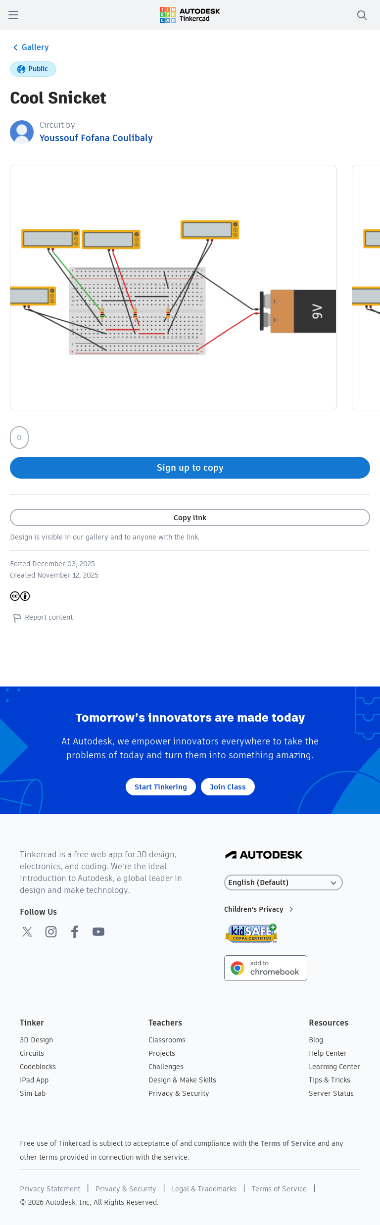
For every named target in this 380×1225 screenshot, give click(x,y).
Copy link (190, 517)
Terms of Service (288, 1143)
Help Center (328, 1053)
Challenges (166, 1067)
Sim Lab (33, 1093)
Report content (41, 617)
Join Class (228, 787)
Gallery (29, 47)
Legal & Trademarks (204, 1189)
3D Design (36, 1040)
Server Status (331, 1093)
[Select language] (283, 883)
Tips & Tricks (329, 1080)
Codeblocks (38, 1067)
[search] (361, 14)
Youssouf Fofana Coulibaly (96, 138)
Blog (316, 1040)
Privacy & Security (178, 1093)
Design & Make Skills (182, 1080)
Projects (161, 1053)
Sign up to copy (190, 467)
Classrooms (167, 1040)
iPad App (34, 1080)
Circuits (32, 1053)
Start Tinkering (161, 787)
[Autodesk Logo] (264, 855)
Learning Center (334, 1067)
